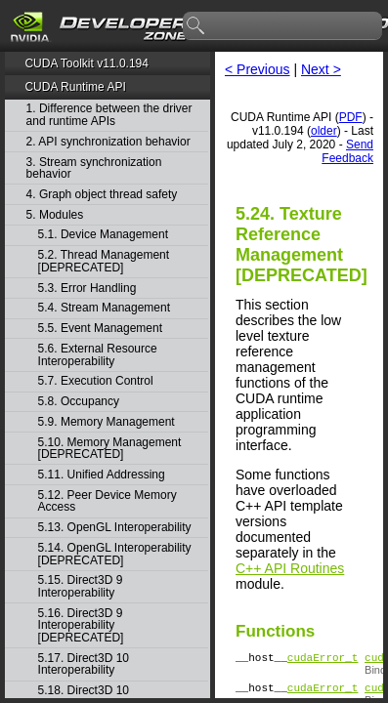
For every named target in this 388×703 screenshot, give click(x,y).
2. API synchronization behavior (108, 142)
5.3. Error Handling (87, 288)
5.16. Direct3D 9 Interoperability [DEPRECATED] (81, 625)
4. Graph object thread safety (102, 194)
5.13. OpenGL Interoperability (115, 527)
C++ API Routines (290, 568)
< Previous (257, 69)
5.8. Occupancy (78, 401)
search (196, 26)
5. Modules (55, 215)
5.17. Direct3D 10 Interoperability (83, 664)
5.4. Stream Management (104, 308)
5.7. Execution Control (95, 381)
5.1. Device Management (103, 234)
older (324, 131)
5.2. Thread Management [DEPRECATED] (104, 261)
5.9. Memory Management (106, 422)
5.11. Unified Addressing (101, 475)
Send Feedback (347, 151)
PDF (351, 117)
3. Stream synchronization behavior (94, 168)
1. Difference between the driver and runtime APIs (109, 115)
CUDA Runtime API (74, 87)
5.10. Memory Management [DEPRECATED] (110, 448)
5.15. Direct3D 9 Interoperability (80, 586)
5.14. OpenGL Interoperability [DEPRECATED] (115, 554)
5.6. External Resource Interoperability (97, 355)
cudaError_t (323, 659)
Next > (321, 69)
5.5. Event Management (100, 328)
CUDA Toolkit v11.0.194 (86, 63)
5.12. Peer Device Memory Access (107, 501)
